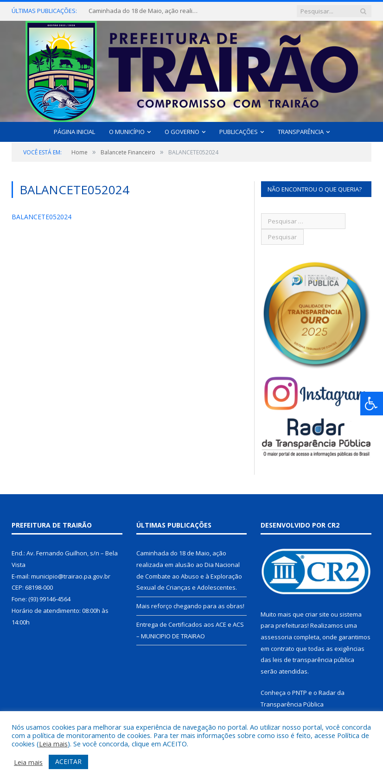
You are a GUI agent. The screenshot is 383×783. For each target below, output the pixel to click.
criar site (317, 614)
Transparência (301, 131)
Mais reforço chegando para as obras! (190, 606)
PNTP (299, 692)
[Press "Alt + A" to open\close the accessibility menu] (371, 403)
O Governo (182, 131)
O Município (127, 131)
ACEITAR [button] (68, 761)
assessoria (276, 637)
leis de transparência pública (313, 660)
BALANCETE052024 (41, 216)
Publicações (238, 131)
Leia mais (53, 743)
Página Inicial (74, 131)
